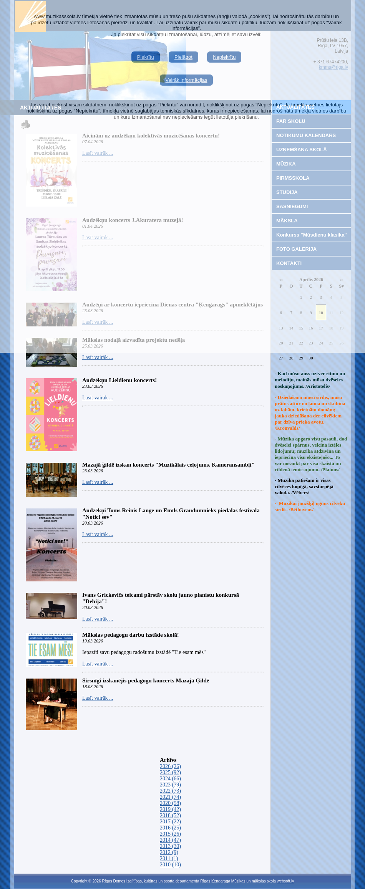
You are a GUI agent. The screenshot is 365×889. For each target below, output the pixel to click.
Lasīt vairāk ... (97, 357)
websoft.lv (285, 881)
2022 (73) (170, 791)
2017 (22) (170, 821)
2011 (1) (169, 858)
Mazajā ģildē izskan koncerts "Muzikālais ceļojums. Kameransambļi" (168, 465)
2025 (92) (170, 772)
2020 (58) (170, 803)
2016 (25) (170, 828)
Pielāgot (183, 57)
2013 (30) (170, 846)
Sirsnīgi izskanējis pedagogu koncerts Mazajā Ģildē (145, 680)
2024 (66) (170, 778)
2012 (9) (169, 852)
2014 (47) (170, 840)
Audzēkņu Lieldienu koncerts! (119, 380)
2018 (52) (170, 815)
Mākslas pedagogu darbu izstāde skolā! (130, 635)
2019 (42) (170, 809)
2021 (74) (170, 797)
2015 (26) (170, 834)
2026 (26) (170, 766)
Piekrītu (145, 57)
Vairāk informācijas (186, 80)
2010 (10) (170, 864)
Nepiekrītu (224, 57)
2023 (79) (170, 785)
